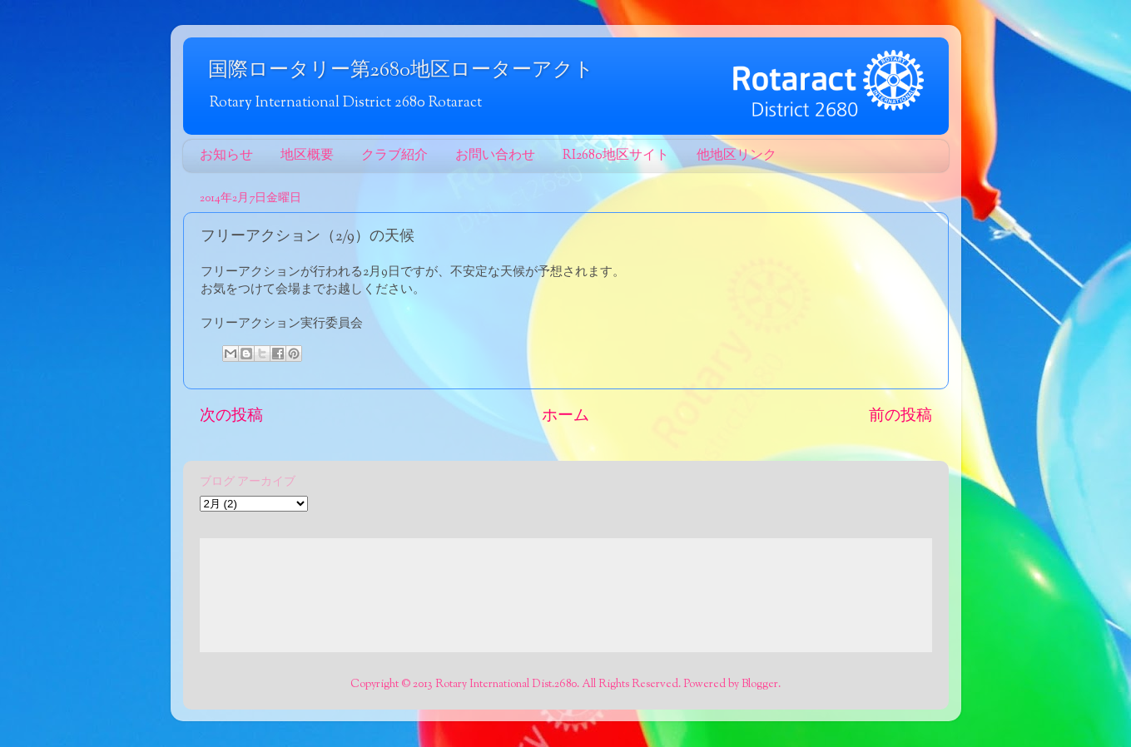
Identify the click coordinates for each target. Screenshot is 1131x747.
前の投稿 (900, 416)
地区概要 (307, 156)
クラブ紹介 (394, 156)
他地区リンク (736, 156)
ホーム (565, 416)
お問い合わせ (495, 156)
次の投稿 (231, 416)
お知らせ (226, 156)
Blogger (760, 684)
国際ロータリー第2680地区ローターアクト (401, 71)
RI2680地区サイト (616, 156)
